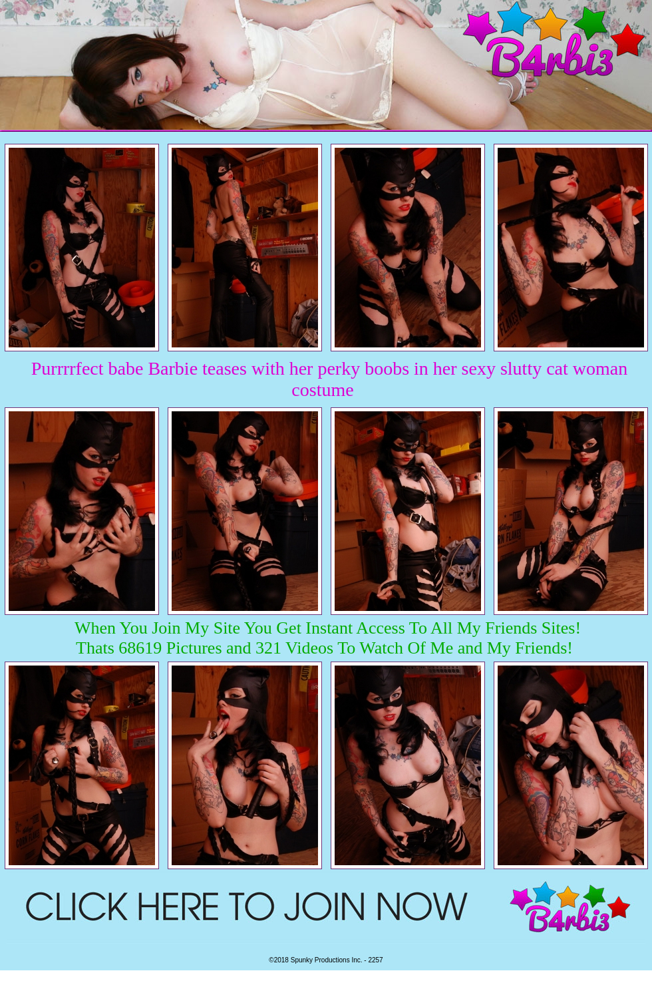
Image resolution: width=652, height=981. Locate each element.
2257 (375, 960)
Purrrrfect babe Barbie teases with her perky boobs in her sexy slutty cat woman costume (329, 379)
